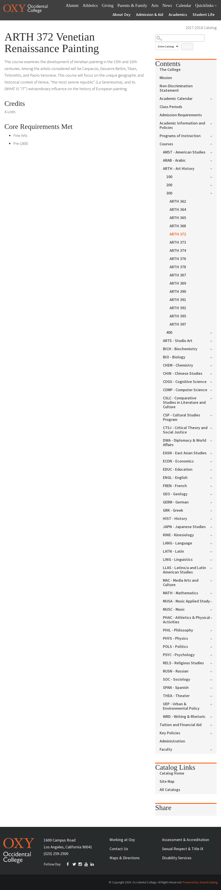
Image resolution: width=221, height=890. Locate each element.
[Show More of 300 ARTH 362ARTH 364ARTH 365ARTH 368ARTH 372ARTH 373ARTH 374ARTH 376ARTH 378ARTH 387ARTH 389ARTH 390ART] (213, 193)
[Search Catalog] (179, 38)
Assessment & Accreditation (185, 839)
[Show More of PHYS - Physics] (213, 638)
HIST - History (175, 518)
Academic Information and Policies (182, 125)
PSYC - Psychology (179, 655)
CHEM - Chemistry (178, 365)
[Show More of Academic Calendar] (213, 98)
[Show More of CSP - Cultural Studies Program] (213, 415)
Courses (166, 144)
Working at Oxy (122, 839)
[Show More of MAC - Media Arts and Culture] (213, 580)
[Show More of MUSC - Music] (213, 609)
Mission (166, 78)
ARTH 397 (178, 324)
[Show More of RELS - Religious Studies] (213, 663)
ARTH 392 (178, 308)
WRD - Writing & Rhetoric (184, 716)
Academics (178, 14)
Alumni (72, 5)
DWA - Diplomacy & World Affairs (184, 442)
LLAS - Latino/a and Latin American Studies (184, 570)
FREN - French (175, 486)
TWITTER (74, 864)
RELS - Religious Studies (183, 663)
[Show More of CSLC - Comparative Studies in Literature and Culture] (213, 398)
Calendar (183, 5)
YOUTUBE (86, 864)
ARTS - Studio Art (177, 340)
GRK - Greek (173, 510)
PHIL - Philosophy (178, 630)
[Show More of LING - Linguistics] (213, 559)
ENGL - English (175, 477)
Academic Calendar (176, 98)
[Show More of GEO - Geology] (213, 494)
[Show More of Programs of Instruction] (213, 136)
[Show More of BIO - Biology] (213, 357)
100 (169, 177)
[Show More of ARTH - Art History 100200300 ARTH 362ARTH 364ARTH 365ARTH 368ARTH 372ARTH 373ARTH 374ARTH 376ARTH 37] (213, 168)
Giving (107, 5)
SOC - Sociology (176, 679)
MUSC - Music (174, 609)
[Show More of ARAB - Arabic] (213, 160)
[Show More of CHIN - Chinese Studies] (213, 373)
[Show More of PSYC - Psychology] (213, 655)
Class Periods (171, 107)
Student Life (204, 14)
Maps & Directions (125, 857)
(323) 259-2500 (56, 853)
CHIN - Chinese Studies (182, 373)
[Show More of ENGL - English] (213, 477)
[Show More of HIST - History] (213, 518)
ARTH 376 (178, 259)
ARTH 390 (178, 291)
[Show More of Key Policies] (213, 733)
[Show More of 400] (213, 332)
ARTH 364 (178, 209)
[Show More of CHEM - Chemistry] (213, 365)
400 (169, 332)
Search (187, 46)
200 (169, 185)
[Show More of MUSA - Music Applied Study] (213, 601)
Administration (172, 741)
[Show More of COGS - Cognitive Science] (213, 381)
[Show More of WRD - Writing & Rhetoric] (213, 716)
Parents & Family (132, 5)
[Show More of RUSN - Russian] (213, 671)
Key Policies (170, 733)
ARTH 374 (178, 250)
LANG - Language (177, 543)
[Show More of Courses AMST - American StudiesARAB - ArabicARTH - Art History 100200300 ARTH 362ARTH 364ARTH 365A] (213, 144)
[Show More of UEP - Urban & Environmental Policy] (213, 704)
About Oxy (122, 14)
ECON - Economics (178, 461)
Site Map (167, 781)
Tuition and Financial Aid (180, 725)
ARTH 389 (178, 283)
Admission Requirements (181, 115)
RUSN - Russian (175, 671)
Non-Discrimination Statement (176, 88)
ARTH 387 (178, 275)
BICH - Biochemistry (180, 349)
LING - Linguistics (178, 559)
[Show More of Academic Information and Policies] (213, 123)
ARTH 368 (178, 226)
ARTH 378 (178, 267)
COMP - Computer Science (185, 390)
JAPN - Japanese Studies (184, 527)
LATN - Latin (173, 551)
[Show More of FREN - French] (213, 486)
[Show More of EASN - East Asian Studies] (213, 453)
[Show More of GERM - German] (213, 502)
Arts (154, 5)
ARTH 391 (178, 299)
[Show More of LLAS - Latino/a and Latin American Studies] (213, 567)
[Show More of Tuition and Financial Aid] (213, 725)
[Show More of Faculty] (213, 749)
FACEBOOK (68, 864)
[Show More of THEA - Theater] (213, 696)
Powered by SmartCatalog (200, 882)
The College (170, 69)
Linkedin (92, 864)
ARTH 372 (178, 234)
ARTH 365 (178, 218)
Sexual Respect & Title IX (182, 848)
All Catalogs (170, 789)
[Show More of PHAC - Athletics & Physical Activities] (213, 617)
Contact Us (119, 848)
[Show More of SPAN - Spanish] (213, 687)
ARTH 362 (178, 201)
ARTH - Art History (178, 168)
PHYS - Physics (175, 638)
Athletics (90, 5)
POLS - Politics (175, 646)
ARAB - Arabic (174, 160)
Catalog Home (172, 773)
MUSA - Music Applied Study (186, 601)
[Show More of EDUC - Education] (213, 469)
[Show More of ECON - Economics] (213, 461)
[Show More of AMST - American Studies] (213, 152)
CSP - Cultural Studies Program (181, 417)
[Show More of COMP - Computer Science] (213, 390)
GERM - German (176, 502)
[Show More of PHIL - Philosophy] (213, 630)
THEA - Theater (176, 696)
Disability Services (177, 857)
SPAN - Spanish (176, 687)
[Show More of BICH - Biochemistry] (213, 349)
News (167, 5)
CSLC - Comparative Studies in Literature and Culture (184, 402)
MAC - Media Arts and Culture (180, 582)
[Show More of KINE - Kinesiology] (213, 535)
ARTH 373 (178, 242)
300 (169, 193)
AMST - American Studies (184, 152)
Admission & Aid (149, 14)
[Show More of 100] (213, 177)
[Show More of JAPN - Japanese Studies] (213, 527)
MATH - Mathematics (180, 593)
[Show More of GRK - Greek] (213, 510)
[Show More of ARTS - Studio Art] (213, 340)
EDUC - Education (177, 469)
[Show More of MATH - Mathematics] (213, 593)
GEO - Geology (175, 494)
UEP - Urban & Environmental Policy (181, 706)
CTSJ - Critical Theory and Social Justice (185, 430)
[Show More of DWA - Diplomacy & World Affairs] (213, 440)
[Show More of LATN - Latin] (213, 551)
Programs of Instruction (180, 136)
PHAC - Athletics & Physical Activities (186, 619)
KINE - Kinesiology (178, 535)
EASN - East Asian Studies (185, 453)
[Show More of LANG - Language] (213, 543)
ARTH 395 (178, 316)
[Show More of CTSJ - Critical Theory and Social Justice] (213, 428)
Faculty (166, 749)
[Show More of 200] (213, 185)
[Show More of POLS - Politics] (213, 646)
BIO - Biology (174, 357)
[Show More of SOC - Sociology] (213, 679)
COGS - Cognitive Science (185, 381)
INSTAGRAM (80, 864)
